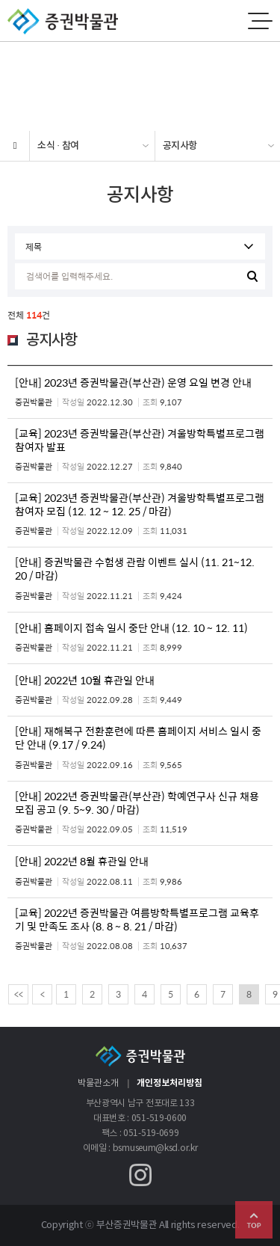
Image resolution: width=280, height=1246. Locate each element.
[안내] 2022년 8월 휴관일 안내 (82, 861)
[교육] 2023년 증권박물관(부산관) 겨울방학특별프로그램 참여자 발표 (139, 440)
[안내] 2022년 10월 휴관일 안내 (85, 680)
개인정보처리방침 (169, 1083)
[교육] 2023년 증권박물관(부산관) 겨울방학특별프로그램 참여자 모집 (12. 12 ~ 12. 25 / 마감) (139, 504)
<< (18, 994)
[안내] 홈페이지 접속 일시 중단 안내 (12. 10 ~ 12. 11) (131, 627)
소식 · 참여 (58, 146)
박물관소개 (98, 1083)
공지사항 (180, 146)
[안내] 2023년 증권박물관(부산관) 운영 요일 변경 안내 (133, 382)
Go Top (254, 1220)
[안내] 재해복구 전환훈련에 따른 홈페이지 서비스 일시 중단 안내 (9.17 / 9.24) (138, 737)
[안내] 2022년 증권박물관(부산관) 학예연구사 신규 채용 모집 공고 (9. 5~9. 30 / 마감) (137, 802)
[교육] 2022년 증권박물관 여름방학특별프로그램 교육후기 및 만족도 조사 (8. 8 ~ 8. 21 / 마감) (137, 919)
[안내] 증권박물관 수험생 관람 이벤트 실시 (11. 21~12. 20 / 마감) (135, 568)
